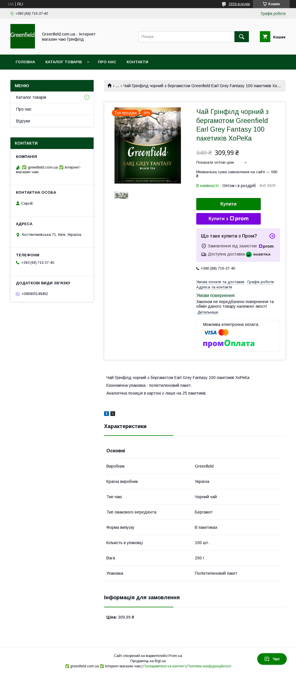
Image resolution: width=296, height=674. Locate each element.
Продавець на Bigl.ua (148, 661)
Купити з (228, 218)
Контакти (137, 62)
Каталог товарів (63, 62)
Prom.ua (175, 656)
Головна (25, 62)
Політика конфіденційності (209, 666)
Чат (272, 659)
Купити (229, 203)
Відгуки (23, 121)
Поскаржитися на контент (164, 666)
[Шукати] (241, 36)
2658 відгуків (239, 4)
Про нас (107, 62)
